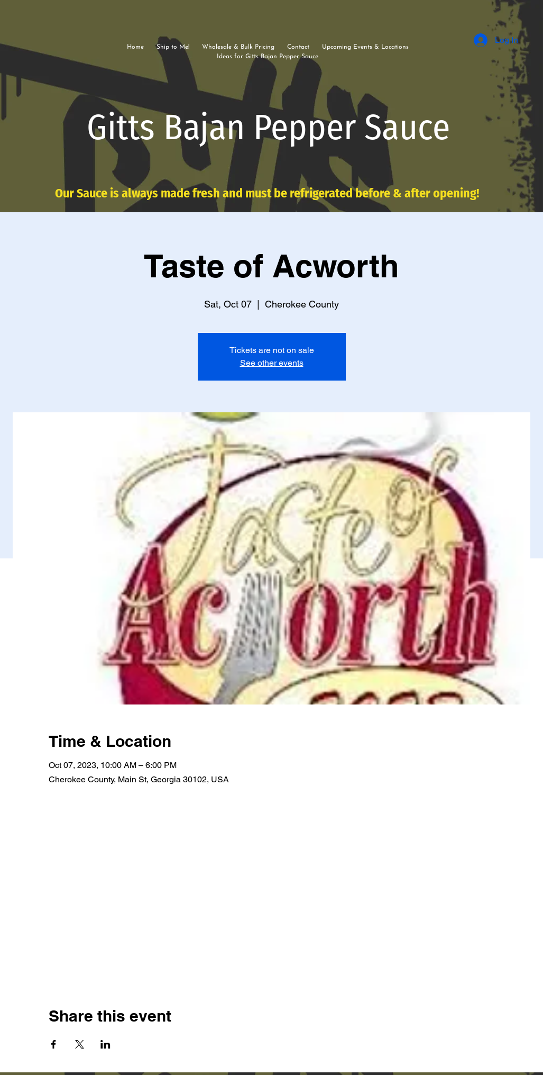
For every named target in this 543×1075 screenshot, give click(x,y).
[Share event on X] (80, 1044)
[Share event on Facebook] (54, 1044)
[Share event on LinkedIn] (105, 1044)
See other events (271, 363)
